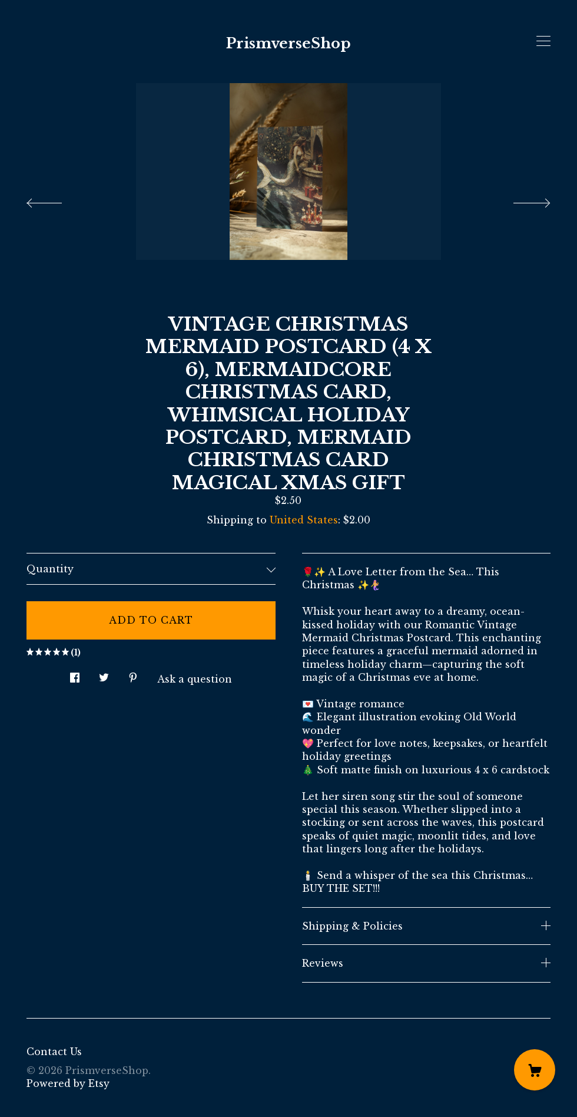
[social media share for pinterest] (133, 674)
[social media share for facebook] (74, 674)
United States (304, 520)
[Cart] (534, 1069)
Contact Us (54, 1051)
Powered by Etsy (68, 1083)
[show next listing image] (521, 199)
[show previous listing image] (55, 199)
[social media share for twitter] (104, 674)
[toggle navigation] (543, 41)
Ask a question (194, 679)
